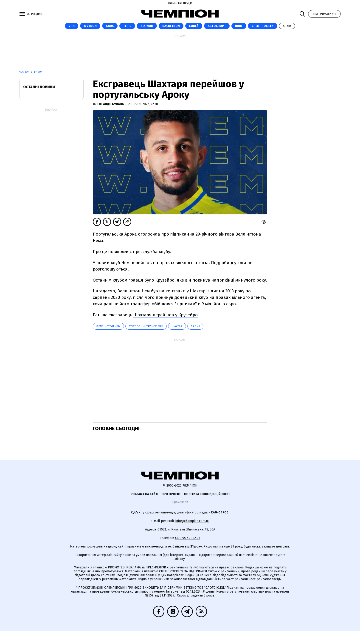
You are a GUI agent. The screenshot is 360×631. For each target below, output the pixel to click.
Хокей (194, 26)
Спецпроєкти (262, 26)
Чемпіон (24, 72)
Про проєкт (171, 494)
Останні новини (39, 87)
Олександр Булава (108, 104)
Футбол (90, 26)
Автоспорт (217, 26)
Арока (195, 326)
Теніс (127, 26)
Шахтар (177, 326)
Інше (238, 26)
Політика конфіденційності (207, 494)
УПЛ (72, 26)
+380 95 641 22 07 (187, 538)
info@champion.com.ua (192, 521)
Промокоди (180, 502)
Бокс (110, 26)
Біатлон (147, 26)
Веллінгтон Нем (108, 326)
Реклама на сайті (144, 494)
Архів (287, 26)
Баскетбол (171, 26)
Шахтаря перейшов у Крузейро (165, 314)
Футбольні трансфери (146, 326)
